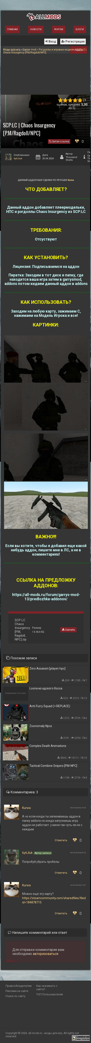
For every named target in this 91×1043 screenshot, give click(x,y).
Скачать (68, 629)
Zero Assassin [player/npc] (47, 668)
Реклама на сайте (17, 991)
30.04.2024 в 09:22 (78, 853)
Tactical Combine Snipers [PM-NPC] (53, 765)
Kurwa (71, 180)
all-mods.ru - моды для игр (45, 1033)
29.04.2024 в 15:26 (78, 808)
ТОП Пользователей (49, 994)
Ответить (61, 840)
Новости (36, 29)
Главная (12, 29)
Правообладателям (19, 985)
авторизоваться (45, 954)
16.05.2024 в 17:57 (78, 885)
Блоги (80, 29)
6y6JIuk (18, 158)
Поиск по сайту (15, 996)
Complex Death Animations (47, 746)
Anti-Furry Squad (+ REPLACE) (49, 706)
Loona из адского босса (45, 688)
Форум (58, 29)
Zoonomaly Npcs (40, 726)
